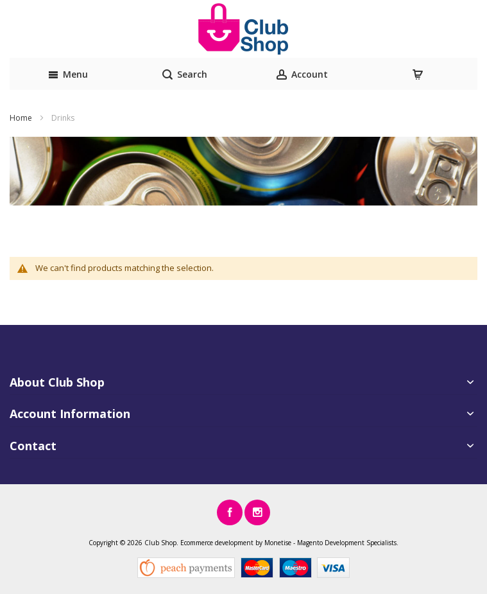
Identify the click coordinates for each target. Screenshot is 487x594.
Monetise (277, 542)
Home (22, 117)
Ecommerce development (216, 542)
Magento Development (330, 542)
